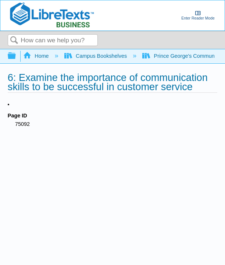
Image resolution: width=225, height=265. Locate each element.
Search (14, 40)
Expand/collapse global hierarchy (16, 56)
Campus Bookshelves (96, 56)
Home (36, 56)
